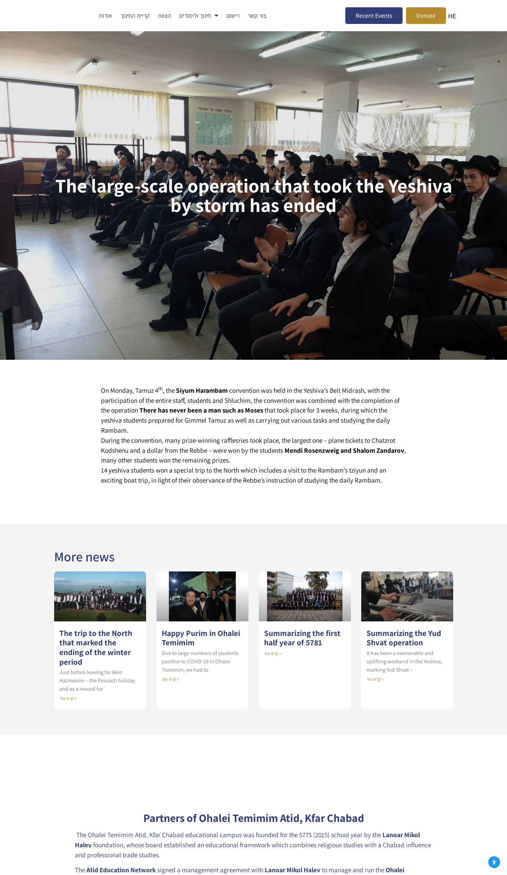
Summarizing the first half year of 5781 (302, 638)
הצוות (164, 15)
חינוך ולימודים (198, 15)
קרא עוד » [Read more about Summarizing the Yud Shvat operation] (375, 679)
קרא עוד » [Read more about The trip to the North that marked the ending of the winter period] (68, 698)
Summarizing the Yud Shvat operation (403, 638)
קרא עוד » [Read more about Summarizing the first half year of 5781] (272, 653)
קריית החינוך (135, 15)
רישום (233, 15)
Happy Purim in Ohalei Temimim (201, 638)
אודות (105, 15)
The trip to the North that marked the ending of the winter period (95, 647)
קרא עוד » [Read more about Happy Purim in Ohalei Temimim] (170, 679)
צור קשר (257, 15)
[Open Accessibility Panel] (494, 862)
